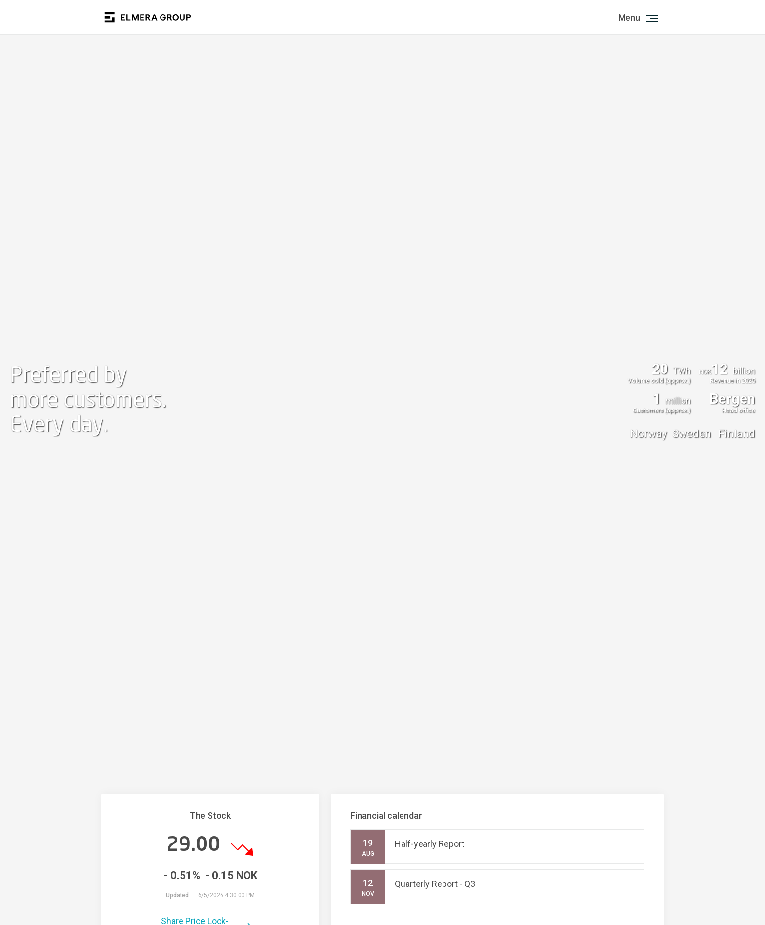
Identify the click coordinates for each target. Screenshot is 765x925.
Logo (147, 17)
